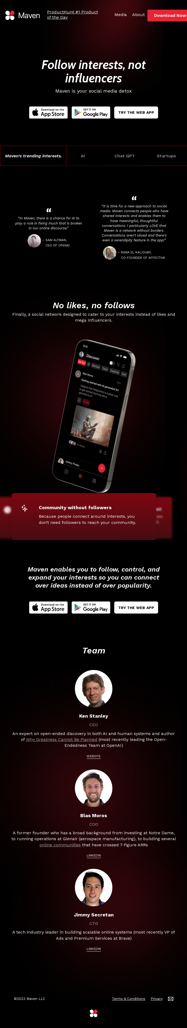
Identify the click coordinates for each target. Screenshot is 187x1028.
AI (84, 155)
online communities (60, 844)
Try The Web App (136, 112)
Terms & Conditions (128, 999)
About (138, 14)
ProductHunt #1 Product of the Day (72, 14)
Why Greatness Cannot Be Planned (61, 739)
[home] (22, 15)
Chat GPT (125, 155)
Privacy (157, 999)
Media (121, 14)
